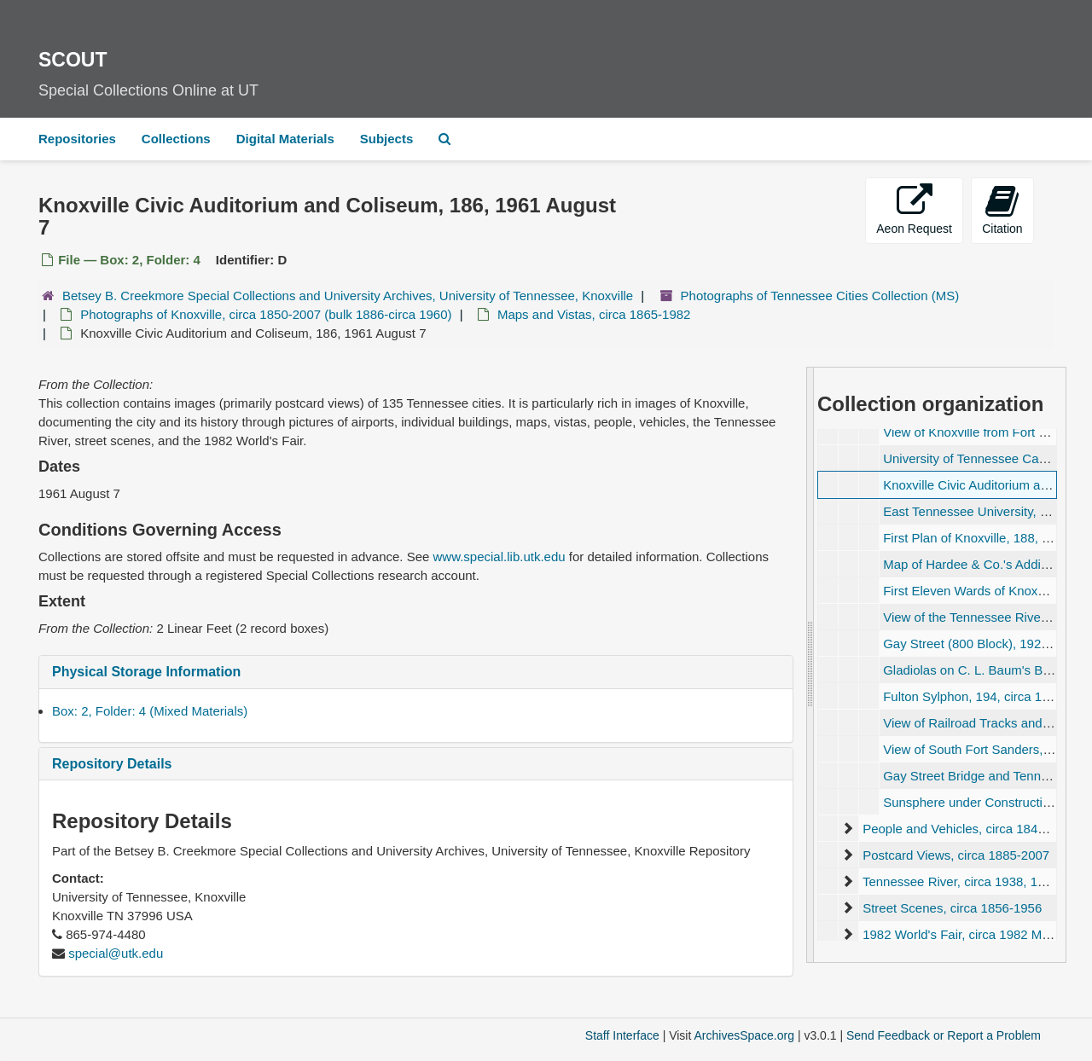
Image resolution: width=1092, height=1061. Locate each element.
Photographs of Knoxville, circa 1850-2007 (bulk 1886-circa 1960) (265, 314)
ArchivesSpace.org (744, 1035)
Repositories (77, 138)
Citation (1002, 209)
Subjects (387, 138)
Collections (176, 138)
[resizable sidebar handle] (810, 664)
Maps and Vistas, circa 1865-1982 (594, 314)
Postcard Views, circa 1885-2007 (956, 855)
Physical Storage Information (146, 671)
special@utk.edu (115, 953)
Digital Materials (285, 138)
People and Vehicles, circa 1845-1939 (970, 828)
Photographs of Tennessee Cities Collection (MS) (820, 295)
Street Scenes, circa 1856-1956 (952, 908)
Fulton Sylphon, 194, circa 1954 (973, 696)
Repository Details (111, 764)
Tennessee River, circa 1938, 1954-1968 (977, 881)
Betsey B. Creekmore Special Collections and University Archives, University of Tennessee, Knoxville (347, 295)
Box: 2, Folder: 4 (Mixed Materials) (149, 711)
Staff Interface (622, 1035)
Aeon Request (914, 209)
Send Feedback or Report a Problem (943, 1035)
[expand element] (847, 829)
